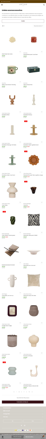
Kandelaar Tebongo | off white (9, 145)
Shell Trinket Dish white (7, 54)
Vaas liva (25, 205)
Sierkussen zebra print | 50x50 (30, 235)
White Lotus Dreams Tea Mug (9, 84)
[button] (2, 5)
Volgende (32, 392)
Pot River (4, 355)
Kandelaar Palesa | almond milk (30, 386)
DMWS (25, 432)
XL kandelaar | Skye (6, 386)
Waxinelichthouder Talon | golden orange (33, 175)
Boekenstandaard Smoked (8, 265)
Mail (33, 421)
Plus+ (28, 432)
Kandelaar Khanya (27, 114)
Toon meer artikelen (22, 402)
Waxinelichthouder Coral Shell (30, 54)
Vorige (13, 392)
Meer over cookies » (29, 436)
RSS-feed (31, 432)
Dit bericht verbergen (17, 436)
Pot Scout (25, 325)
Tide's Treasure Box (27, 84)
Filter (23, 21)
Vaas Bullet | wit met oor (7, 295)
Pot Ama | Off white (28, 355)
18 (29, 391)
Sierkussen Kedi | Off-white (29, 295)
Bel (12, 421)
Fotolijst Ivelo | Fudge (7, 325)
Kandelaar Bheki (5, 114)
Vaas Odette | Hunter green (8, 235)
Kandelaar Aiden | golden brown (31, 145)
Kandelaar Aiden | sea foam (8, 175)
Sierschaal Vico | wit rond (29, 265)
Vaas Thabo (5, 205)
